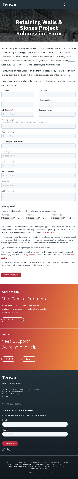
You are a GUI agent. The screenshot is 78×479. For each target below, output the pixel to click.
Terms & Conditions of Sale (58, 462)
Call (8, 359)
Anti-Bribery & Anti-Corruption (19, 464)
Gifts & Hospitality (60, 464)
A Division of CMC (11, 383)
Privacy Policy (11, 462)
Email (29, 359)
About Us (63, 466)
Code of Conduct (39, 462)
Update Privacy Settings (39, 468)
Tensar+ (71, 60)
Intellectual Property (16, 466)
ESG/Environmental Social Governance (42, 466)
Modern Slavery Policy (42, 464)
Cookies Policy (24, 462)
